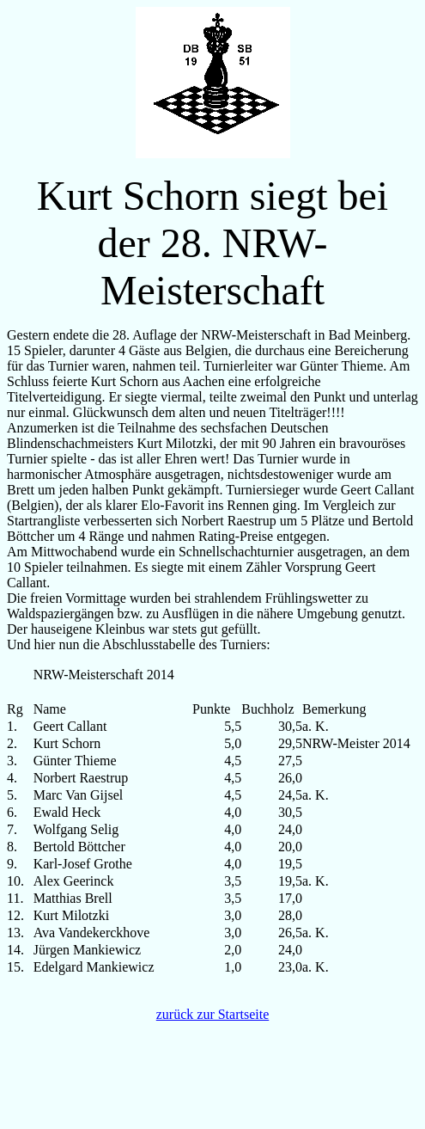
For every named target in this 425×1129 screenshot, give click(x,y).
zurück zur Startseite (213, 1014)
